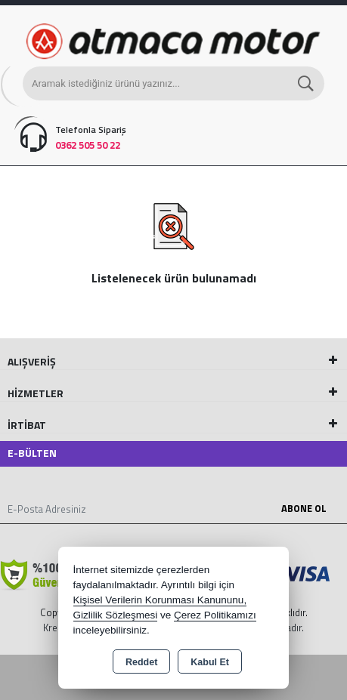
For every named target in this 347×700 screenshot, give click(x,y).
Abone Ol (304, 508)
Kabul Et (210, 662)
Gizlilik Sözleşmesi (115, 615)
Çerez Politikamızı (215, 615)
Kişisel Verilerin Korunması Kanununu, (160, 600)
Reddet (141, 662)
